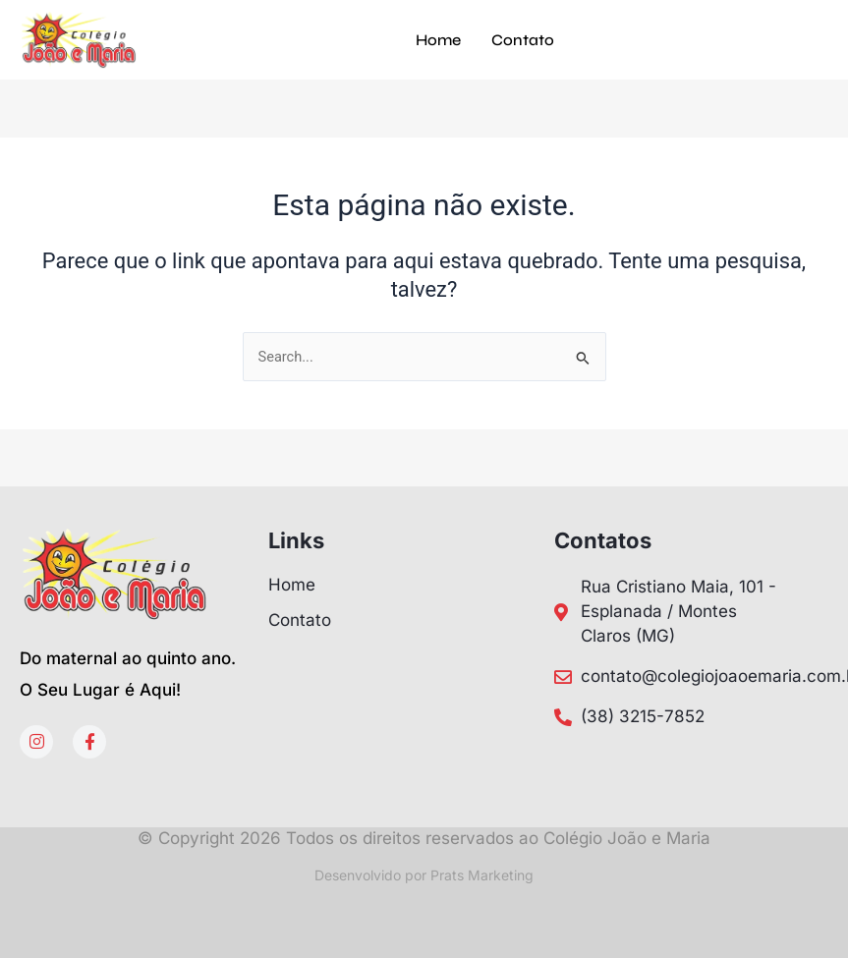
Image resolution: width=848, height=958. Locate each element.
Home (438, 39)
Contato (522, 39)
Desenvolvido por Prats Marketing (424, 875)
